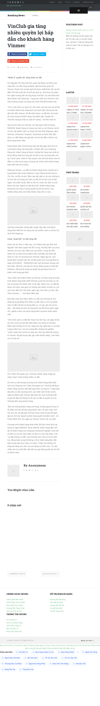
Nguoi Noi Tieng (89, 652)
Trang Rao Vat (26, 669)
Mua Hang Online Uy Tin (43, 652)
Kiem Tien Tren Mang (58, 663)
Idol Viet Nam (30, 658)
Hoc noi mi (13, 645)
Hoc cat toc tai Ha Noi (82, 645)
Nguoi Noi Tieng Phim (35, 663)
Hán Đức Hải (79, 663)
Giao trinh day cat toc (67, 648)
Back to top (87, 640)
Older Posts (51, 574)
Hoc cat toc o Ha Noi (65, 645)
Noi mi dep (23, 645)
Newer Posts (17, 574)
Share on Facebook (16, 54)
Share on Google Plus (17, 61)
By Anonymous (35, 465)
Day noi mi (4, 645)
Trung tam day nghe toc (37, 645)
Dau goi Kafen (41, 648)
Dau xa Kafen (53, 648)
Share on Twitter (37, 54)
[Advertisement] (80, 71)
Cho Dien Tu (21, 652)
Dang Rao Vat (8, 669)
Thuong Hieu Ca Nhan (11, 663)
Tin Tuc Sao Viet (49, 658)
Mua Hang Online (66, 652)
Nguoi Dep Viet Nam (11, 658)
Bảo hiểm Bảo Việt (13, 5)
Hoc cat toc (51, 645)
